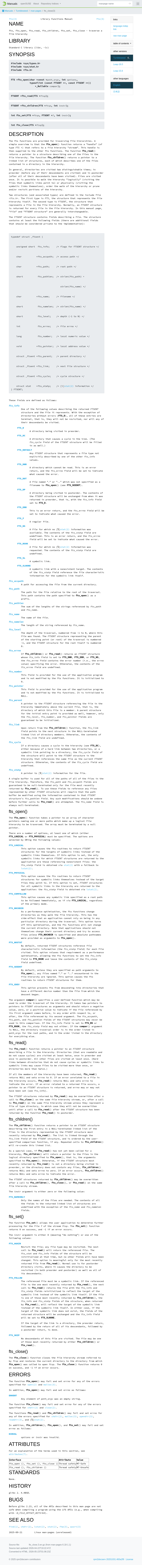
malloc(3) (49, 1384)
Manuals (7, 11)
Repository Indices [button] (50, 4)
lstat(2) (26, 868)
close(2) (50, 1407)
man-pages (36, 11)
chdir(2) (33, 1407)
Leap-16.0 (118, 64)
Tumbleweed (22, 11)
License (129, 1559)
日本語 (116, 91)
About (36, 4)
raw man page (120, 36)
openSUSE (26, 4)
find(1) (13, 1526)
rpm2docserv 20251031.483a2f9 (108, 1559)
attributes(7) (17, 1454)
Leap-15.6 (118, 71)
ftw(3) (64, 1526)
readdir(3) (15, 1419)
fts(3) (13, 19)
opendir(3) (86, 1416)
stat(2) (69, 386)
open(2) (32, 1384)
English (116, 85)
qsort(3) (75, 1526)
